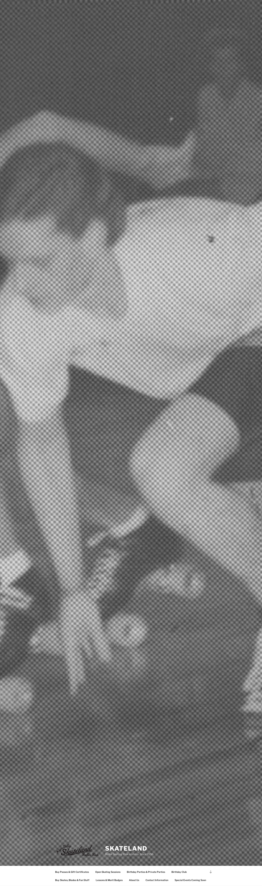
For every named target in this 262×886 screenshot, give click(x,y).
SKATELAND (126, 848)
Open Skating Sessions (107, 871)
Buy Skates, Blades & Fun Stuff (72, 880)
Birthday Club (179, 871)
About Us (134, 880)
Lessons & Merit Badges (109, 880)
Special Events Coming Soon (190, 880)
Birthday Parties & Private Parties (146, 871)
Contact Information (157, 880)
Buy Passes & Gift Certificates (72, 871)
